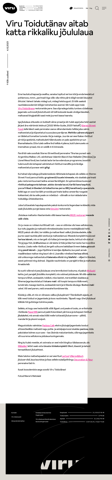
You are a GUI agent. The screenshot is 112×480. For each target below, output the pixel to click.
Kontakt (14, 413)
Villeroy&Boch (76, 356)
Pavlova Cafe (48, 325)
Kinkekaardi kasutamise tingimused (43, 414)
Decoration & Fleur (83, 359)
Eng (91, 8)
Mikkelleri (22, 346)
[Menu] (104, 8)
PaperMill (32, 312)
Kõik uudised (7, 77)
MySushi (91, 270)
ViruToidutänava (26, 108)
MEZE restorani (77, 215)
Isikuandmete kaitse (17, 421)
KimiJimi (55, 208)
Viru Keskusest (16, 417)
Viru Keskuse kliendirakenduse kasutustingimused (46, 420)
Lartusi (65, 356)
